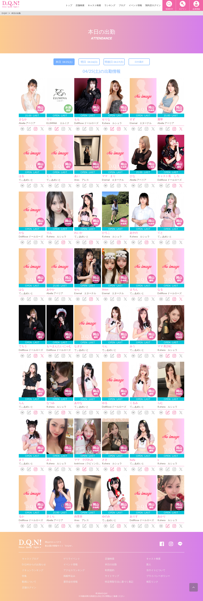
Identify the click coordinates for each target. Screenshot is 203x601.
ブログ (122, 5)
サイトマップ (112, 575)
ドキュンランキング (32, 570)
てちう (23, 346)
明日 (89, 61)
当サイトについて (155, 570)
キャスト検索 (94, 5)
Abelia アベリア (27, 123)
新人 (148, 564)
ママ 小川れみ (83, 459)
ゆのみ (106, 516)
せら (77, 289)
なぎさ (78, 346)
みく (49, 459)
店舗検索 (80, 5)
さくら (51, 516)
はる (21, 175)
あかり (161, 516)
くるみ (134, 402)
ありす (134, 516)
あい (77, 175)
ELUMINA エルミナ (58, 123)
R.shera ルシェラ (112, 123)
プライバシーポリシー (158, 575)
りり (49, 119)
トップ (69, 5)
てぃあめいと (26, 179)
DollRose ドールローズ (86, 123)
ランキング (109, 5)
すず (132, 119)
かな (21, 232)
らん (21, 402)
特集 (24, 575)
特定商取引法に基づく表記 (119, 581)
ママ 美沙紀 (164, 346)
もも (77, 119)
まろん (134, 289)
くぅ (49, 175)
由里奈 (78, 516)
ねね (132, 459)
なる (160, 289)
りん (49, 232)
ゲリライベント (71, 558)
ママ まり (109, 175)
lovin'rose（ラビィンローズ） (90, 463)
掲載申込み (69, 575)
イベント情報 (135, 5)
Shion (105, 289)
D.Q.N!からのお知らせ (34, 564)
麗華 (160, 119)
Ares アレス (81, 179)
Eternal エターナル (141, 123)
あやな (78, 402)
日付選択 (139, 61)
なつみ (51, 402)
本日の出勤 (111, 564)
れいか (78, 232)
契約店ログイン (153, 5)
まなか (23, 119)
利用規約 (109, 570)
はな (21, 289)
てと (160, 232)
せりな (106, 119)
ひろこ (106, 232)
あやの (134, 232)
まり (21, 459)
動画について (29, 581)
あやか (51, 289)
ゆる (104, 402)
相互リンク (152, 581)
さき (104, 459)
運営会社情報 (70, 581)
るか (21, 516)
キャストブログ (30, 558)
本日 (64, 61)
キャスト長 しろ (168, 175)
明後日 (114, 61)
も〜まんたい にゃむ (59, 346)
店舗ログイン (29, 587)
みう (132, 346)
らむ (160, 402)
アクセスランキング (74, 570)
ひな (132, 175)
